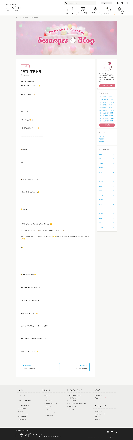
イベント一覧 (21, 395)
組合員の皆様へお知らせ (74, 395)
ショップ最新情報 (47, 416)
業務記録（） (102, 138)
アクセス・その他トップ (24, 406)
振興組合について (98, 411)
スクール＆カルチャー (50, 409)
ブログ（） (102, 136)
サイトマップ (97, 420)
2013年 (101, 213)
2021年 (101, 177)
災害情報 (71, 409)
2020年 (101, 181)
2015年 (101, 204)
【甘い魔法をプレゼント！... (106, 102)
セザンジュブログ (23, 17)
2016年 (101, 199)
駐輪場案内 (20, 411)
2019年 (101, 186)
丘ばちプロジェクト (100, 398)
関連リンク (96, 417)
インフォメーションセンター (25, 414)
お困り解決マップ (22, 420)
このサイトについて (99, 414)
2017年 (101, 195)
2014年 (101, 209)
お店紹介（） (102, 141)
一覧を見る (107, 125)
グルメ (46, 398)
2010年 (101, 227)
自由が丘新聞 (72, 406)
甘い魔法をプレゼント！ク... (106, 110)
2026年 (101, 154)
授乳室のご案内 (21, 417)
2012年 (101, 218)
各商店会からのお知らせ (74, 398)
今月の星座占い (72, 401)
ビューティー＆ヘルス (50, 404)
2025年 (101, 158)
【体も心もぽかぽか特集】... (106, 112)
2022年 (101, 172)
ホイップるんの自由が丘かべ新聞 (77, 404)
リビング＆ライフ (49, 406)
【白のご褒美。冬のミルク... (106, 96)
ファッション (48, 401)
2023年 (101, 167)
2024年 (101, 163)
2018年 (101, 190)
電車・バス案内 (21, 408)
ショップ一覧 (46, 395)
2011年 (101, 222)
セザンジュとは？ (107, 85)
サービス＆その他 (49, 412)
